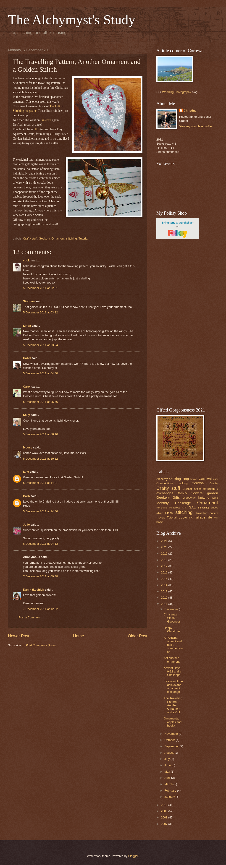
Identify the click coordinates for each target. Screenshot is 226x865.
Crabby (214, 483)
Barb (26, 496)
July (167, 759)
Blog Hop (181, 479)
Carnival (205, 479)
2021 (164, 541)
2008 (164, 817)
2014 (164, 585)
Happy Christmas (172, 629)
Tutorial (83, 238)
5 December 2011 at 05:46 (40, 402)
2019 (164, 553)
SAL (192, 507)
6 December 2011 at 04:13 (40, 543)
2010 (164, 805)
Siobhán (29, 301)
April (167, 777)
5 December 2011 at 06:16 (40, 434)
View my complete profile (195, 126)
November (171, 733)
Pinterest (45, 120)
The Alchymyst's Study (71, 19)
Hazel (27, 358)
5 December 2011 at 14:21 (40, 483)
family (182, 493)
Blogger (133, 856)
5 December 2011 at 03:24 (40, 345)
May (167, 771)
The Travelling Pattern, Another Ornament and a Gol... (173, 705)
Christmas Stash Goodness (172, 618)
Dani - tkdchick (33, 589)
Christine (190, 110)
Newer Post (18, 636)
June (168, 765)
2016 (164, 572)
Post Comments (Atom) (41, 645)
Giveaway (189, 497)
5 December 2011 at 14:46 (40, 511)
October (170, 740)
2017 (164, 566)
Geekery (44, 238)
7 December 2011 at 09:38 (40, 576)
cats (215, 479)
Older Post (137, 636)
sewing (203, 507)
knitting (203, 497)
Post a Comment (29, 617)
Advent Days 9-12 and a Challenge (172, 671)
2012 (164, 597)
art (170, 479)
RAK (184, 507)
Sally (26, 415)
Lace (215, 497)
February (170, 790)
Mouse (27, 447)
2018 (164, 560)
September (172, 746)
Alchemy (162, 479)
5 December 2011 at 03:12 (40, 312)
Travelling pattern (207, 513)
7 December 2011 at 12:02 (40, 609)
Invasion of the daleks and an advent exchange (173, 686)
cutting (197, 488)
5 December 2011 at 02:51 (40, 288)
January (170, 796)
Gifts (176, 497)
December (171, 609)
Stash (169, 513)
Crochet (187, 488)
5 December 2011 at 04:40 (40, 373)
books (193, 479)
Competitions (164, 483)
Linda (27, 325)
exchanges (164, 493)
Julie (26, 524)
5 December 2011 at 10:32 (40, 458)
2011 (164, 604)
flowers (197, 493)
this (37, 129)
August (169, 752)
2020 (164, 547)
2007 (164, 824)
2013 (164, 591)
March (168, 784)
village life (203, 517)
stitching (71, 238)
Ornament (57, 238)
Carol (27, 386)
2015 (164, 579)
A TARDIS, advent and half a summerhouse (173, 645)
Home (78, 636)
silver (159, 513)
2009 (164, 811)
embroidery (210, 488)
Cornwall (198, 483)
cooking (183, 483)
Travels (160, 517)
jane (26, 471)
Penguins (161, 507)
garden (212, 493)
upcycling (186, 517)
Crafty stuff (30, 238)
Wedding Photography (176, 92)
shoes (214, 507)
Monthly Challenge (173, 503)
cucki (27, 260)
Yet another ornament (171, 659)
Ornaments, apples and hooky (172, 722)
